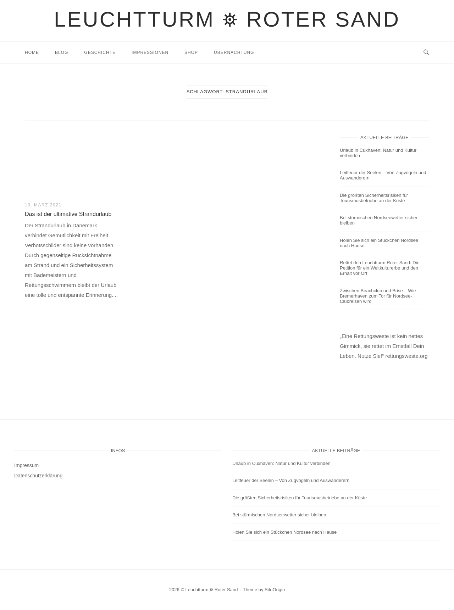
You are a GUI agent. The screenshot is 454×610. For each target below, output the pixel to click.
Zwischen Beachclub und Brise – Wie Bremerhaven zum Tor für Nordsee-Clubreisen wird (378, 296)
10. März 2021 (43, 205)
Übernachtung (234, 52)
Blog (61, 52)
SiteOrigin (275, 589)
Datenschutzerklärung (38, 475)
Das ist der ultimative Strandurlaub (68, 214)
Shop (191, 52)
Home (32, 52)
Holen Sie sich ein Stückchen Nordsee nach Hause (379, 243)
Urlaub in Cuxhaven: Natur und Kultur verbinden (378, 153)
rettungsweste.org (406, 356)
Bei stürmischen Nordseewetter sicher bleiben (378, 220)
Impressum (26, 465)
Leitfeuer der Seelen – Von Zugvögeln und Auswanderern (383, 175)
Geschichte (100, 52)
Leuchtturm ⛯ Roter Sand (227, 19)
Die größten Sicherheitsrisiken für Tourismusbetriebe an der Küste (374, 198)
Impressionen (150, 52)
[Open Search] (426, 52)
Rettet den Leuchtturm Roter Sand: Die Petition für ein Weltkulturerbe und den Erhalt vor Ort (380, 268)
